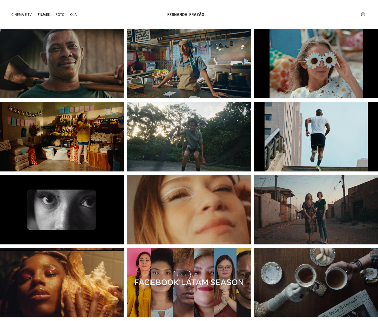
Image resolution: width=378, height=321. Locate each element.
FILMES (44, 14)
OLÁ (73, 14)
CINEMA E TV (21, 14)
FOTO (60, 14)
